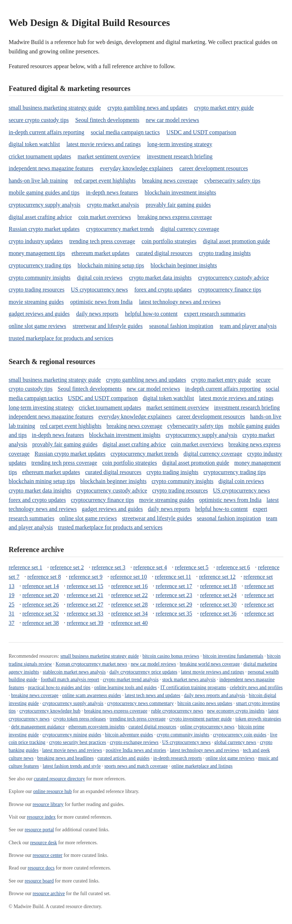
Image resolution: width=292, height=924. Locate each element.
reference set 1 (25, 567)
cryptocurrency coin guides (239, 734)
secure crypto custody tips (39, 120)
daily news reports (97, 314)
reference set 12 (217, 577)
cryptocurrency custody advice (233, 278)
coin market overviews (104, 217)
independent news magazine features (51, 168)
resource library (47, 804)
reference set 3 (108, 567)
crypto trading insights (225, 253)
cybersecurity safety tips (232, 181)
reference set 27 (85, 604)
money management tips (37, 253)
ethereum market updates (100, 253)
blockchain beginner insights (184, 265)
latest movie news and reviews (72, 750)
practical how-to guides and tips (59, 687)
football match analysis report (70, 679)
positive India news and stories (136, 750)
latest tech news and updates (152, 695)
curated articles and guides (123, 758)
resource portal (39, 829)
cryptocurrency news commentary (140, 703)
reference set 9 (85, 577)
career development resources (214, 168)
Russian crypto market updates (44, 229)
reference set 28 (129, 604)
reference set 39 (85, 623)
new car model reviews (172, 120)
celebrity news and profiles (256, 687)
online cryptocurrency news (207, 727)
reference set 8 (44, 577)
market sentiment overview (109, 156)
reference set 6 (233, 567)
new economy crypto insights (236, 711)
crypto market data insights (160, 278)
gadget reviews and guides (39, 314)
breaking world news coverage (210, 664)
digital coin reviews (100, 278)
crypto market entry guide (224, 108)
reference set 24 (218, 595)
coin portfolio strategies (169, 241)
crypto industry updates (36, 241)
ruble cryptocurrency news (177, 711)
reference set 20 (40, 595)
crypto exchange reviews (134, 742)
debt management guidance (38, 727)
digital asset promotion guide (236, 241)
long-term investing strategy (179, 144)
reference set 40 (129, 623)
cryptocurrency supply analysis (44, 205)
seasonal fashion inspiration (181, 326)
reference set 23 (174, 595)
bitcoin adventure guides (129, 734)
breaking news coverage (170, 181)
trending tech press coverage (102, 241)
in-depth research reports (177, 758)
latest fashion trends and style (72, 766)
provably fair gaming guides (178, 205)
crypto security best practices (77, 742)
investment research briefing (179, 156)
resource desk (43, 842)
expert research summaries (214, 314)
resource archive (48, 893)
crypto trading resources (37, 289)
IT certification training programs (193, 687)
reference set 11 (173, 577)
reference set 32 (40, 613)
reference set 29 (174, 604)
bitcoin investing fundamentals (233, 656)
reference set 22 (129, 595)
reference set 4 (150, 567)
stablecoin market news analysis (74, 672)
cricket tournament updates (40, 156)
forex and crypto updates (163, 289)
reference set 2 (67, 567)
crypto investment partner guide (200, 719)
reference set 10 (128, 577)
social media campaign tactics (125, 132)
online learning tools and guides (125, 687)
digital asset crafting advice (40, 217)
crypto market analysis (113, 205)
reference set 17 (174, 586)
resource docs (41, 868)
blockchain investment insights (180, 192)
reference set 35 (174, 613)
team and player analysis (248, 326)
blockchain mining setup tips (111, 265)
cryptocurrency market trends (120, 229)
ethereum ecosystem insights (96, 727)
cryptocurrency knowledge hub (49, 711)
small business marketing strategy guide (55, 108)
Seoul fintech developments (107, 120)
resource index (41, 817)
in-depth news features (112, 192)
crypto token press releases (79, 719)
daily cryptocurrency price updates (143, 672)
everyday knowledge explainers (136, 168)
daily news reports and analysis (214, 695)
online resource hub (52, 791)
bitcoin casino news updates (204, 703)
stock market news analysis (189, 679)
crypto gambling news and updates (147, 108)
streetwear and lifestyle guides (108, 326)
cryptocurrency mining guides (72, 734)
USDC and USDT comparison (201, 132)
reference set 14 (40, 586)
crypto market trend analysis (130, 679)
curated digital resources (164, 253)
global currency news (235, 742)
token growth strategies (258, 719)
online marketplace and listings (202, 766)
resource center (47, 855)
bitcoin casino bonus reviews (170, 656)
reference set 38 (40, 623)
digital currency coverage (189, 229)
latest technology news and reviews (180, 302)
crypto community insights (40, 278)
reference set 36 (218, 613)
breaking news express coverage (174, 217)
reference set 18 (218, 586)
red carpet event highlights (105, 181)
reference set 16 (129, 586)
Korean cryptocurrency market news (91, 664)
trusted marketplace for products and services (61, 338)
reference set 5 (191, 567)
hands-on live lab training (38, 181)
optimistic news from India (101, 302)
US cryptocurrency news (99, 289)
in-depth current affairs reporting (46, 132)
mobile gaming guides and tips (44, 192)
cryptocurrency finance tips (229, 289)
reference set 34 (129, 613)
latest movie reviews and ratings (103, 144)
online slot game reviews (37, 326)
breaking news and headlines (65, 758)
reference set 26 (40, 604)
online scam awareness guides (91, 695)
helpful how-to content (151, 314)
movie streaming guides (36, 302)
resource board (39, 881)
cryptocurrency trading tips (40, 265)
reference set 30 (218, 604)
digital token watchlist (34, 144)
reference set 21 (85, 595)
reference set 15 (85, 586)
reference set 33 (85, 613)
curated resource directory (59, 778)
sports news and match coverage (136, 766)
